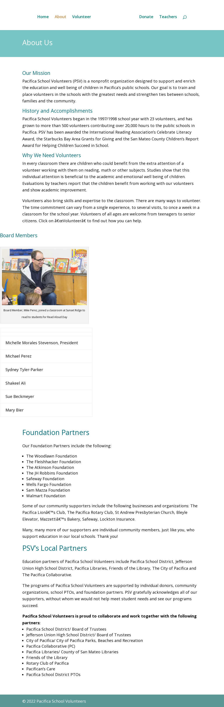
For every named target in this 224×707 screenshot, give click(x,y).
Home (44, 16)
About (61, 16)
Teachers (167, 16)
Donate (145, 16)
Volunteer (82, 16)
